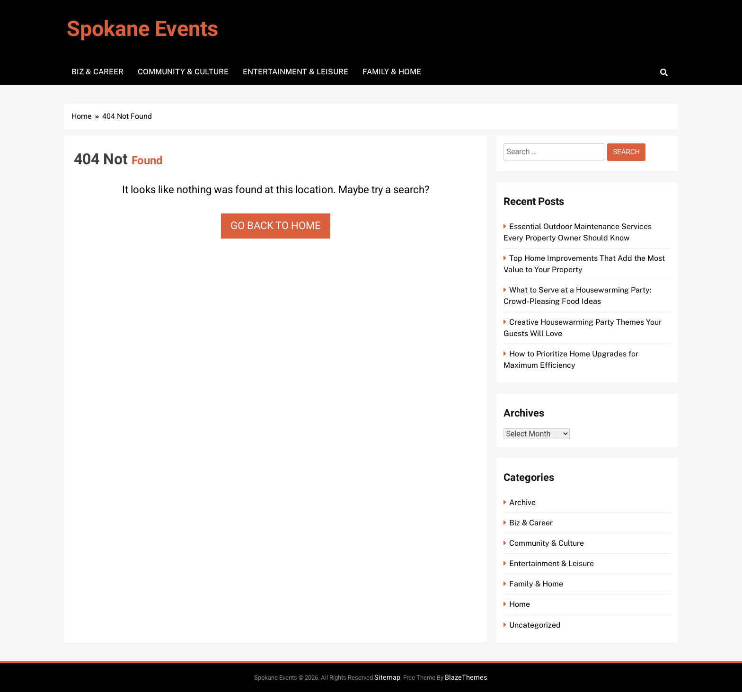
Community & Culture (183, 71)
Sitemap (387, 678)
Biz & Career (97, 71)
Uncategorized (535, 625)
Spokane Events (142, 29)
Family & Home (391, 71)
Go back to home (275, 225)
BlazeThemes (466, 678)
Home (519, 604)
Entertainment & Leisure (295, 71)
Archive (522, 502)
